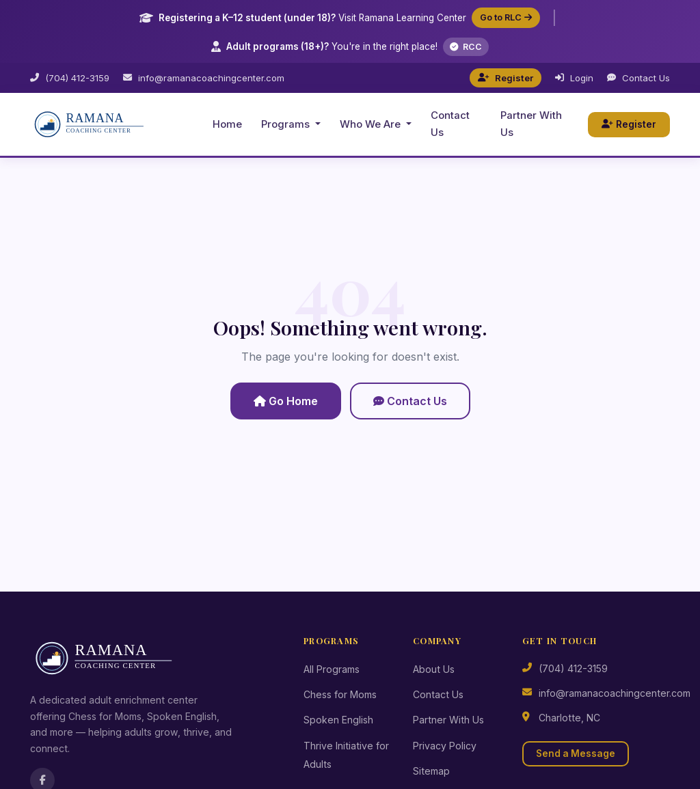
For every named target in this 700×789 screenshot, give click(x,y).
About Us (434, 669)
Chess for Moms (340, 694)
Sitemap (431, 771)
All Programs (332, 669)
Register (505, 77)
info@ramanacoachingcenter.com (203, 77)
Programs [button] (286, 124)
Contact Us (638, 77)
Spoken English (338, 719)
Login (574, 77)
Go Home (286, 401)
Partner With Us (531, 124)
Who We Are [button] (371, 124)
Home (227, 124)
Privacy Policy (444, 745)
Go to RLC (506, 17)
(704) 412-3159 (69, 77)
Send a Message (575, 753)
